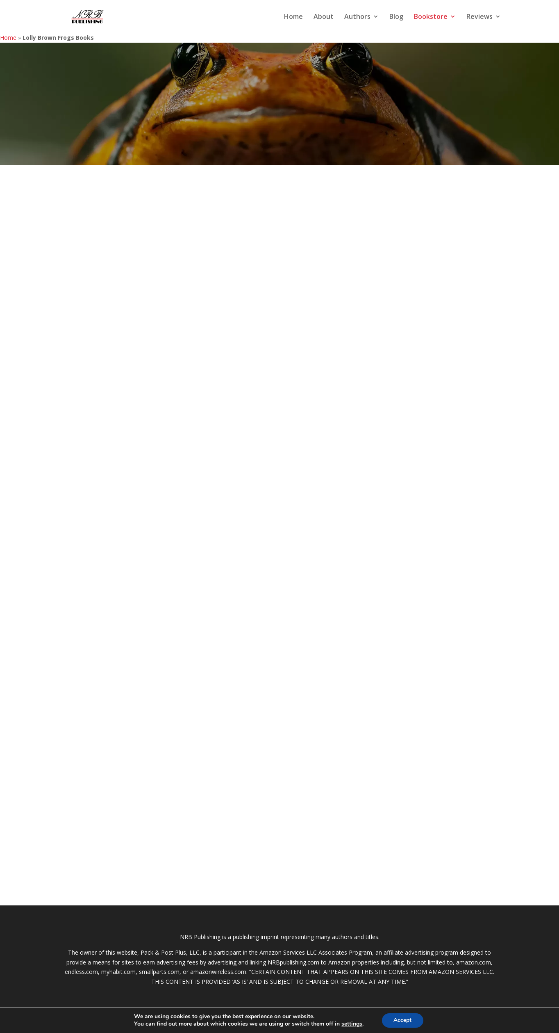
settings (351, 1024)
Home (293, 17)
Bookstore (431, 17)
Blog (396, 17)
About (324, 17)
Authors (357, 17)
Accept (402, 1020)
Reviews (479, 17)
